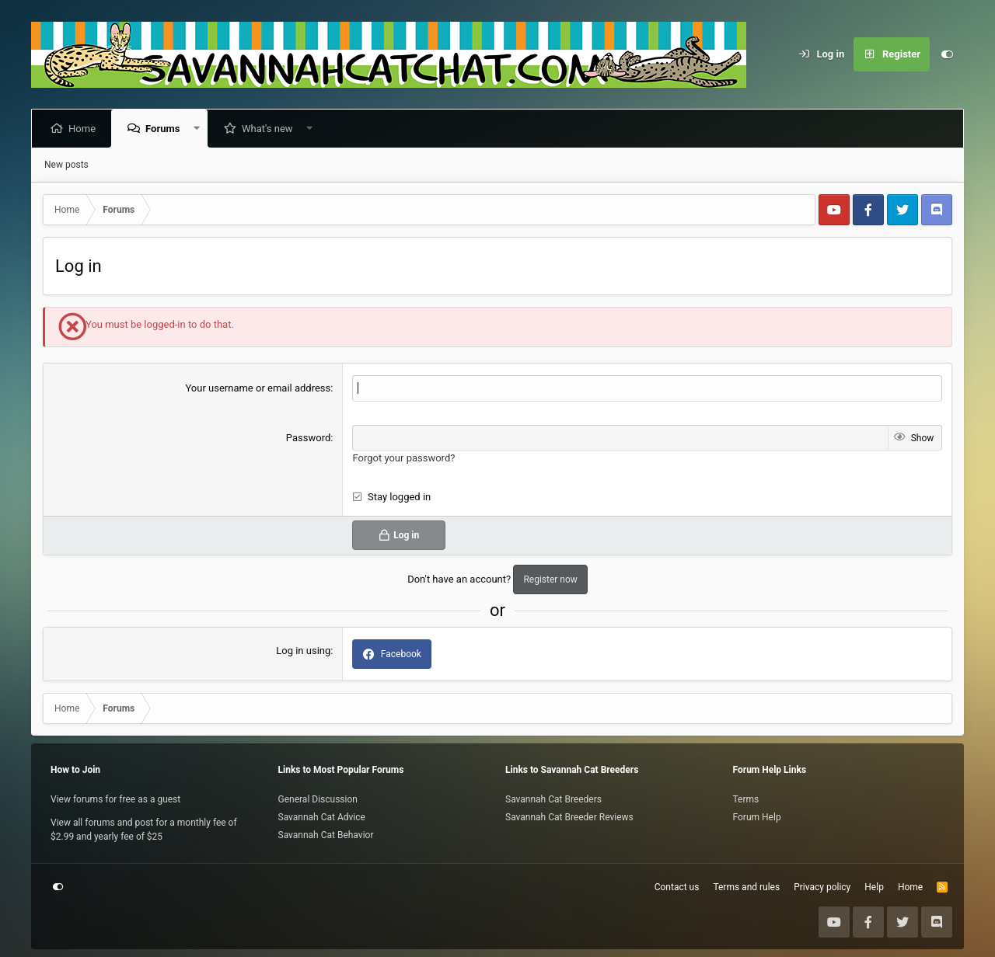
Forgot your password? (403, 458)
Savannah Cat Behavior (326, 835)
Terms (746, 799)
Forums (165, 128)
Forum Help (757, 817)
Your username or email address (257, 388)
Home (85, 128)
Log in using (303, 650)
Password (308, 438)
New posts (66, 164)
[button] (199, 129)
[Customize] (947, 54)
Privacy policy (822, 887)
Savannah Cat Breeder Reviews (569, 817)
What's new (270, 128)
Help (874, 887)
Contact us (677, 887)
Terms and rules (746, 887)
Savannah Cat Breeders (553, 799)
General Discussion (318, 799)
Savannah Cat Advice (321, 817)
